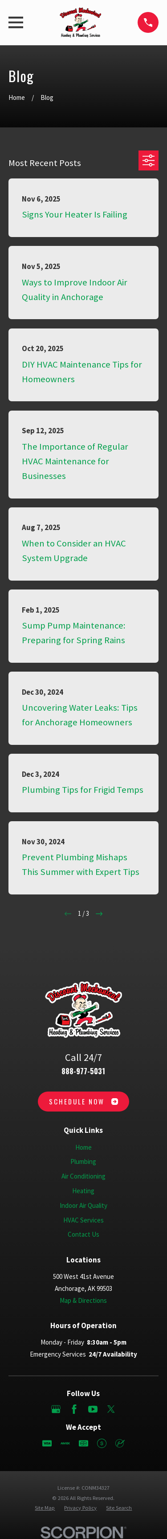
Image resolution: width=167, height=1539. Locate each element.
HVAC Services (83, 1220)
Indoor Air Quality (83, 1205)
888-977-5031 (83, 1070)
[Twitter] (111, 1409)
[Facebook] (74, 1409)
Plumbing (83, 1161)
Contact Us (83, 1234)
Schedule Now (83, 1101)
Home (83, 1147)
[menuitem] (45, 1508)
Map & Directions (83, 1300)
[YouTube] (93, 1409)
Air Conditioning (83, 1176)
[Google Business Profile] (56, 1409)
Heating (83, 1191)
